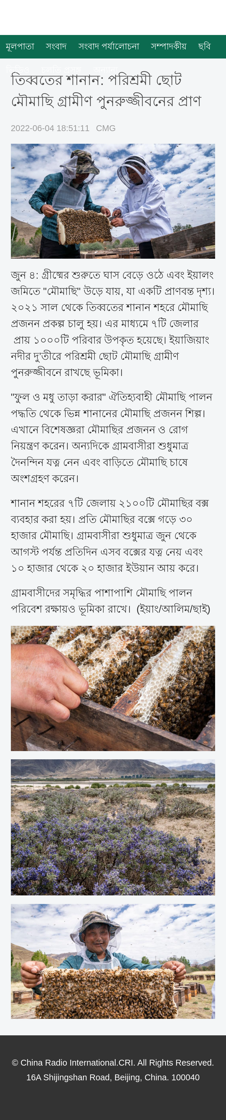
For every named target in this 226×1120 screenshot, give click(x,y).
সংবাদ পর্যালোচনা (109, 46)
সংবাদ (56, 46)
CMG (106, 128)
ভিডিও (17, 70)
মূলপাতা (20, 46)
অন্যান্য (105, 70)
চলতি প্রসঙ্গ (61, 70)
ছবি (204, 46)
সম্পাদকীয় (169, 46)
